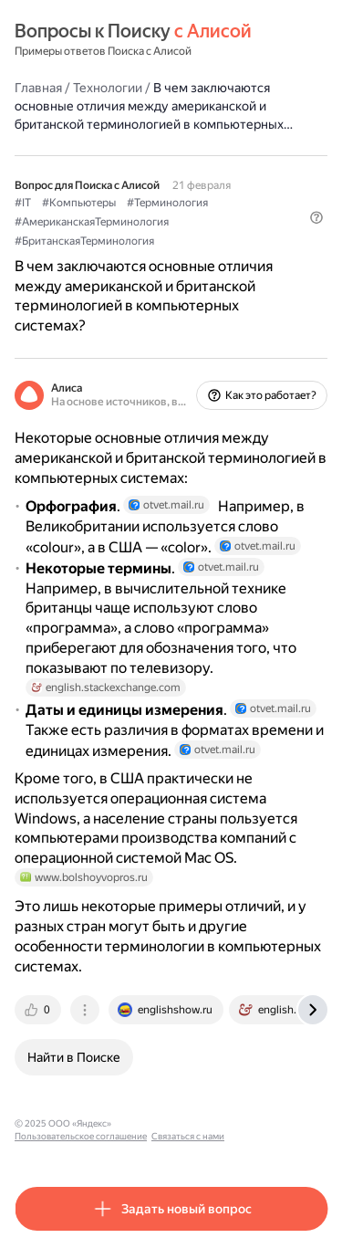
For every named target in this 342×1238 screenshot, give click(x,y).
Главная (38, 87)
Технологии (107, 87)
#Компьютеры (79, 202)
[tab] (39, 1009)
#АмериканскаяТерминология (92, 221)
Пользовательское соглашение (81, 1136)
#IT (23, 202)
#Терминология (167, 202)
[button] (316, 217)
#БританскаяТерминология (84, 241)
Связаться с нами (187, 1136)
